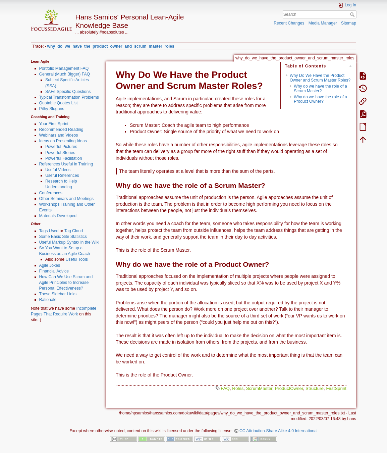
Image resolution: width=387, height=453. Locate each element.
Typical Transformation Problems (69, 97)
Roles (237, 388)
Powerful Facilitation (63, 158)
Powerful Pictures (61, 146)
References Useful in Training (66, 164)
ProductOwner (289, 388)
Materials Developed (58, 215)
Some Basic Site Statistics (63, 236)
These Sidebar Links (58, 294)
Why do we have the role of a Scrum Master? (320, 88)
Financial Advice (54, 271)
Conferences (50, 193)
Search (353, 14)
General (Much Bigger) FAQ (64, 74)
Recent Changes (289, 23)
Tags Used (49, 231)
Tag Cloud (73, 231)
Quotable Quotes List (58, 103)
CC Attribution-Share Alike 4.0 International (278, 431)
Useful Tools (76, 259)
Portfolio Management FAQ (64, 68)
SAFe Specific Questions (68, 91)
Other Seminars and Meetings (66, 198)
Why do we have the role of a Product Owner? (320, 99)
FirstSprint (336, 388)
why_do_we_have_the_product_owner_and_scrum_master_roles (110, 46)
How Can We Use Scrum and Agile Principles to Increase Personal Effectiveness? (66, 282)
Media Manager (323, 23)
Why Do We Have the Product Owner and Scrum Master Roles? (320, 77)
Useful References (62, 175)
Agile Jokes (49, 265)
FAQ (225, 388)
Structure (315, 388)
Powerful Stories (60, 152)
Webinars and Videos (58, 135)
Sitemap (348, 23)
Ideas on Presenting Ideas (63, 141)
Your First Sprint (53, 123)
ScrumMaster (259, 388)
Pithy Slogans (51, 108)
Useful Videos (57, 169)
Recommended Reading (61, 129)
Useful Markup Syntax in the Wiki (69, 242)
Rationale (48, 299)
